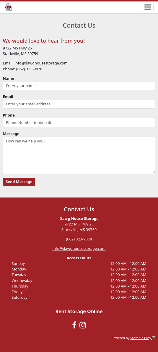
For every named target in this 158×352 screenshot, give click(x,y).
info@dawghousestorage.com (79, 248)
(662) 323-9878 (79, 239)
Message (11, 133)
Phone (9, 115)
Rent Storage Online (78, 311)
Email (8, 96)
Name (8, 78)
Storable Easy (142, 338)
